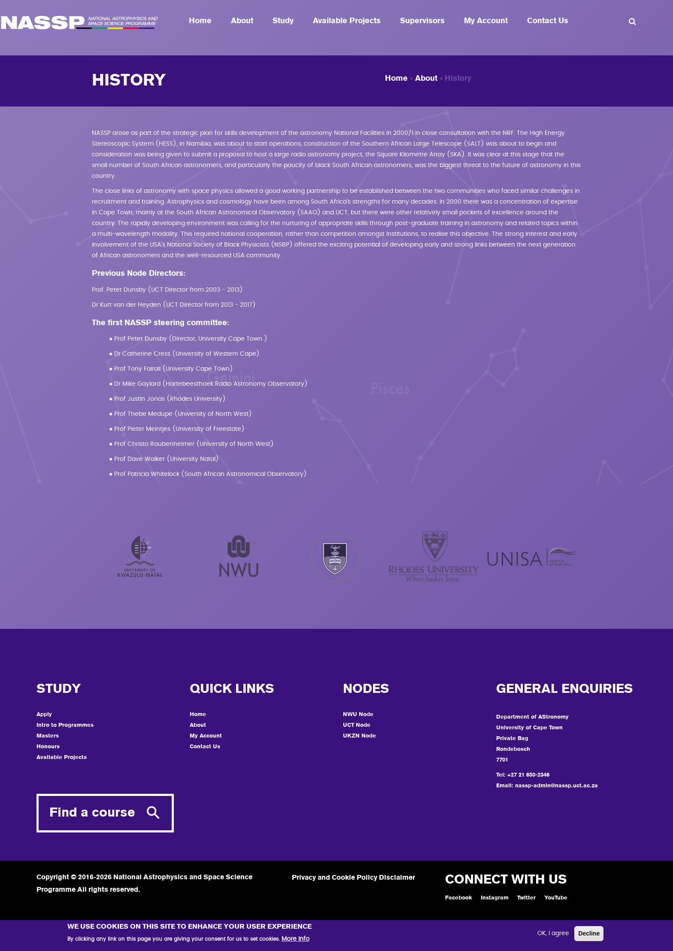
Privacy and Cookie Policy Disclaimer (353, 878)
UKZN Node (359, 736)
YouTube (555, 898)
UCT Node (356, 725)
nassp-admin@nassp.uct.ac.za (556, 785)
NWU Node (358, 714)
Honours (48, 746)
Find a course (92, 813)
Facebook (458, 898)
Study (283, 21)
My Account (486, 21)
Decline (589, 934)
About (242, 21)
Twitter (526, 898)
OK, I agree (553, 935)
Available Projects (347, 21)
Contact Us (547, 21)
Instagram (495, 898)
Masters (47, 736)
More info (295, 940)
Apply (44, 714)
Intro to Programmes (65, 725)
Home (200, 21)
